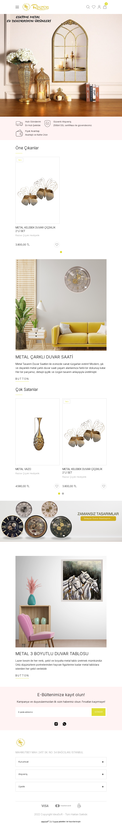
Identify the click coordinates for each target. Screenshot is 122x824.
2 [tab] (63, 494)
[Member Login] (99, 6)
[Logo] (36, 7)
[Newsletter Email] (61, 712)
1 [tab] (61, 252)
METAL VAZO (23, 469)
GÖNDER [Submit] (99, 712)
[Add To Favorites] (57, 244)
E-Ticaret (54, 822)
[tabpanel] (61, 65)
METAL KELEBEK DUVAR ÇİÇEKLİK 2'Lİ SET (35, 229)
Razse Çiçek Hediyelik (27, 235)
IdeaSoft (45, 822)
